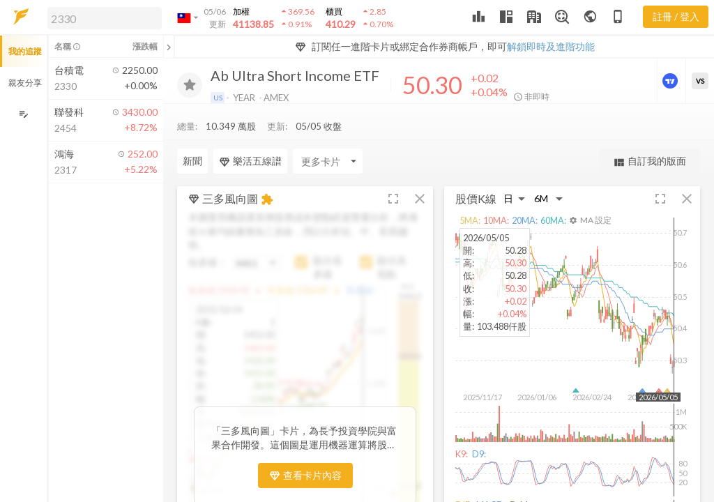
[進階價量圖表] (671, 81)
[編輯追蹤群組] (23, 114)
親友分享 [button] (25, 82)
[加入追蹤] (189, 85)
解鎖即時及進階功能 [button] (551, 46)
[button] (102, 17)
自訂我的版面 (649, 161)
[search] (104, 18)
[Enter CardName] (328, 161)
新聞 (192, 161)
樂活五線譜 (250, 161)
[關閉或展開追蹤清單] (169, 47)
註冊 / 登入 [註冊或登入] (676, 16)
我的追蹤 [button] (25, 51)
